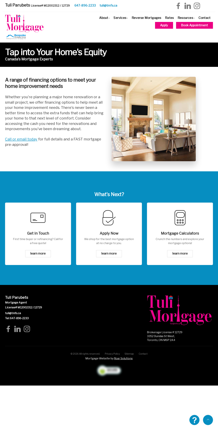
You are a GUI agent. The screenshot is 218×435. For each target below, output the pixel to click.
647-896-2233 (85, 5)
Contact (204, 18)
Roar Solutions (123, 358)
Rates (169, 18)
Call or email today (21, 139)
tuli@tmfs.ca (108, 5)
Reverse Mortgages (146, 18)
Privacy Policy (112, 353)
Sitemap (129, 353)
